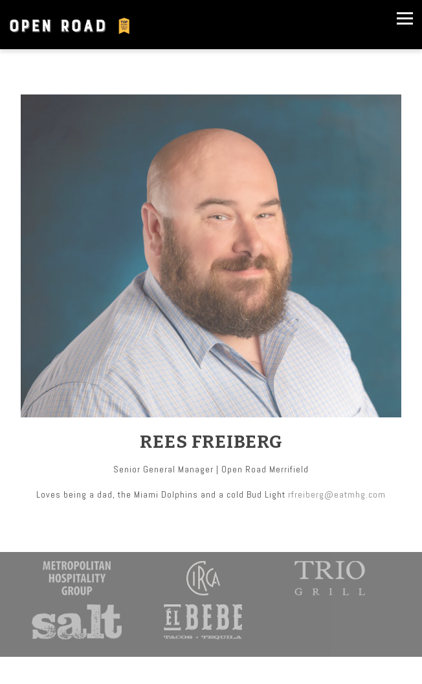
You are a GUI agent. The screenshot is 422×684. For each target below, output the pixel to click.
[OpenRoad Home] (73, 24)
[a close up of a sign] (76, 621)
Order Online (211, 670)
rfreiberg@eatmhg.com (337, 494)
